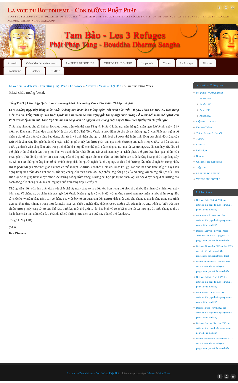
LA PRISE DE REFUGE (80, 63)
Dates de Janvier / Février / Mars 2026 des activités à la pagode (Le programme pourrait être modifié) (212, 235)
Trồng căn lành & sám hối (209, 133)
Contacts (35, 70)
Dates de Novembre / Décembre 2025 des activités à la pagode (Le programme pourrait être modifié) (214, 251)
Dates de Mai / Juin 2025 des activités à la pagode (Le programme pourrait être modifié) (213, 297)
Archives (91, 86)
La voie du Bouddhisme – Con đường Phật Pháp (93, 373)
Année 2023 (205, 115)
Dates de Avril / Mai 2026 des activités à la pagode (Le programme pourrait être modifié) (213, 220)
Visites (167, 63)
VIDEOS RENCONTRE (118, 63)
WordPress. (164, 373)
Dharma (207, 63)
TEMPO (55, 70)
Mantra (151, 373)
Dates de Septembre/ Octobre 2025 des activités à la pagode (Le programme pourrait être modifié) (213, 266)
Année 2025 (205, 104)
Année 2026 (205, 98)
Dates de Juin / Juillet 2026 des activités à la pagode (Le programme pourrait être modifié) (213, 205)
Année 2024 (205, 110)
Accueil (12, 63)
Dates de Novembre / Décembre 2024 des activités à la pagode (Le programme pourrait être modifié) (214, 343)
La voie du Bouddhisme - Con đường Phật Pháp (71, 10)
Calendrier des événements (41, 63)
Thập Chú (201, 167)
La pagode (147, 63)
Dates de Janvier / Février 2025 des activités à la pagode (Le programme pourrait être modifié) (213, 328)
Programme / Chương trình (209, 92)
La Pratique (186, 63)
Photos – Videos (204, 127)
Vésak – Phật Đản (110, 86)
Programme (14, 70)
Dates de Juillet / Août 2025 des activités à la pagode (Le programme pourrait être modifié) (213, 282)
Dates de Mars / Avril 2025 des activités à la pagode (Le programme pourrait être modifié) (213, 312)
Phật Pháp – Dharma (206, 121)
